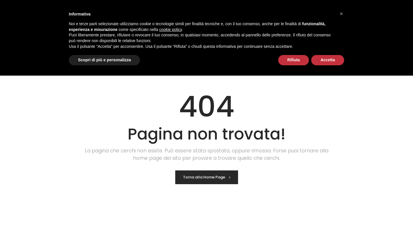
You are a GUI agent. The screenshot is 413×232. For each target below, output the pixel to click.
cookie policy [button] (170, 29)
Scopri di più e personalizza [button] (104, 60)
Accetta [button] (327, 60)
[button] (341, 13)
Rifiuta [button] (293, 60)
